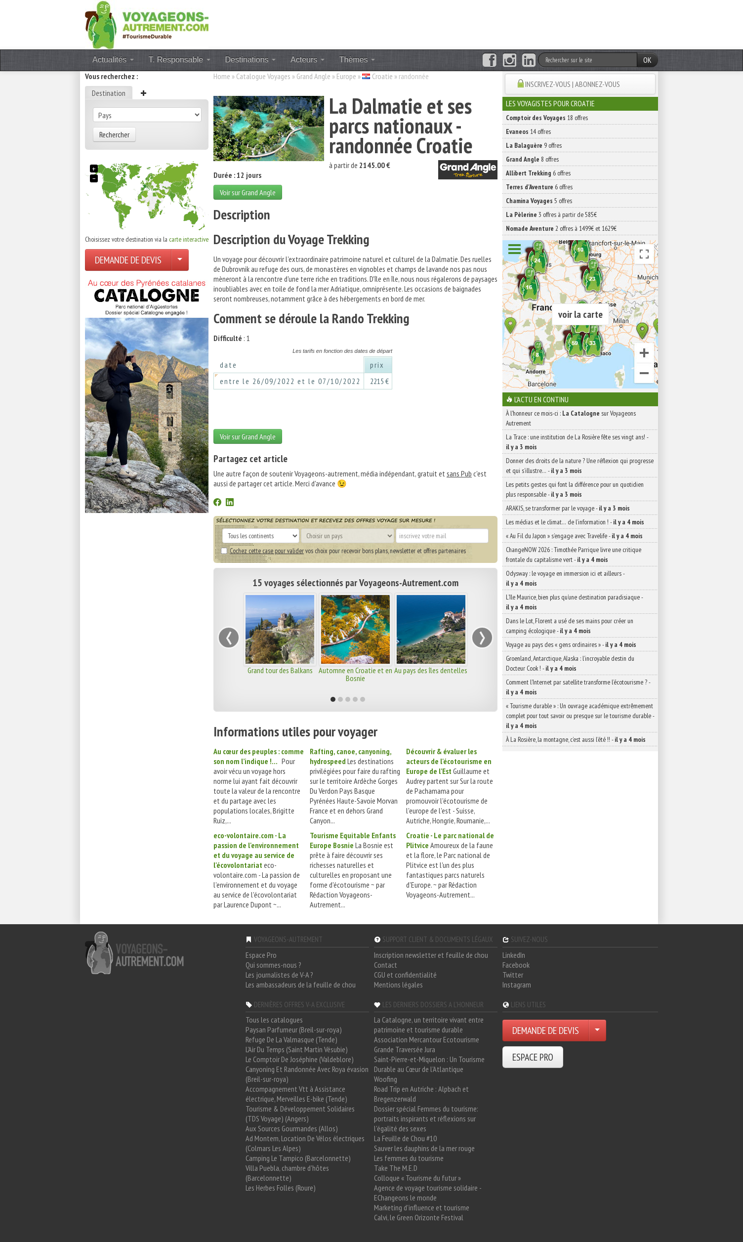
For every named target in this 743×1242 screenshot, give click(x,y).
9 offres (534, 145)
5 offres (539, 200)
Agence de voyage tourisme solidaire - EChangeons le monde (427, 1192)
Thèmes (357, 59)
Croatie (382, 76)
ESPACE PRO (532, 1057)
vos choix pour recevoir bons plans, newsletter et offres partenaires (343, 550)
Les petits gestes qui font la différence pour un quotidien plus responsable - (575, 489)
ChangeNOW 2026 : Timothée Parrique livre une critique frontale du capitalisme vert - (573, 554)
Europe (346, 76)
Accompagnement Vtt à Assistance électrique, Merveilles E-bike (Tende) (296, 1094)
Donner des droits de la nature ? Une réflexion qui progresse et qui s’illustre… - (580, 465)
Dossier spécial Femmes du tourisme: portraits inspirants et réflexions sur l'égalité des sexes (426, 1118)
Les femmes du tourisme (409, 1158)
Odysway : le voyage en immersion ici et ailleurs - (565, 578)
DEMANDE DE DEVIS (128, 260)
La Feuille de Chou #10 (405, 1138)
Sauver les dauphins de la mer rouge (424, 1148)
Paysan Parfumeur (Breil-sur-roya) (294, 1029)
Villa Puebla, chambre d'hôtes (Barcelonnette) (287, 1173)
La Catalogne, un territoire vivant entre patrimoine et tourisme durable (429, 1024)
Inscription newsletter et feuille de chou (431, 955)
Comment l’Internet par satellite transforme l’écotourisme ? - (578, 687)
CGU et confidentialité (405, 975)
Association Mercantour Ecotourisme (426, 1039)
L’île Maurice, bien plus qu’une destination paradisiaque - (574, 602)
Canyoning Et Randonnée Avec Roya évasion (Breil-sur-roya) (307, 1074)
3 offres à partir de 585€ (551, 214)
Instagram (516, 984)
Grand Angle (313, 76)
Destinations (250, 59)
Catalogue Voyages (263, 76)
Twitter (512, 975)
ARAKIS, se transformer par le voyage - (568, 508)
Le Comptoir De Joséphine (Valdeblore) (300, 1059)
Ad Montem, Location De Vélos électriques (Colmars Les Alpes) (305, 1143)
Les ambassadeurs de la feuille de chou (301, 984)
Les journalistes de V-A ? (279, 975)
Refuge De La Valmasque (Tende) (291, 1039)
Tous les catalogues (274, 1020)
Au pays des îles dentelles (430, 670)
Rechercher (114, 134)
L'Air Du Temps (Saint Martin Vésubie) (297, 1049)
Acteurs (307, 59)
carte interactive (188, 239)
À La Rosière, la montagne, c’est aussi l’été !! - (576, 739)
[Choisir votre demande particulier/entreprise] (180, 260)
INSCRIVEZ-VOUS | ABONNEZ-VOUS (572, 84)
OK (647, 60)
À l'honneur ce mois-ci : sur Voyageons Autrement (571, 418)
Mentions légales (398, 984)
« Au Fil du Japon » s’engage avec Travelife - (574, 535)
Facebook (516, 965)
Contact (385, 965)
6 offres (538, 173)
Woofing (385, 1079)
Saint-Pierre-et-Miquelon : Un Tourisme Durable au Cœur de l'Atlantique (429, 1064)
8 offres (532, 159)
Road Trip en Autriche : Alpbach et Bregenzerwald (421, 1094)
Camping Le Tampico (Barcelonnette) (298, 1158)
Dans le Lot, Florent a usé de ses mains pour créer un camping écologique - (569, 625)
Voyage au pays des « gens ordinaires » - (571, 644)
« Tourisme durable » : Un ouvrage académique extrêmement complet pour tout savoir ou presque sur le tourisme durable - (580, 715)
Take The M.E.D (395, 1168)
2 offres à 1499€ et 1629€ (561, 228)
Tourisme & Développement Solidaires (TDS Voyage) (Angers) (300, 1113)
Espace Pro (261, 955)
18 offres (547, 117)
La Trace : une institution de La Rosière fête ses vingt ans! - (577, 441)
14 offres (528, 131)
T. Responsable (179, 59)
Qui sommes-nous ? (273, 965)
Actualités (113, 59)
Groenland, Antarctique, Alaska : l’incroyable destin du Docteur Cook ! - (570, 663)
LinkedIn (513, 955)
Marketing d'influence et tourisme (421, 1207)
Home (221, 76)
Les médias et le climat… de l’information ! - (575, 521)
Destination (108, 93)
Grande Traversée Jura (404, 1049)
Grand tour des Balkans (280, 670)
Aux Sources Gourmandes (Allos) (292, 1128)
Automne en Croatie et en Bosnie (355, 674)
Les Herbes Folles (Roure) (281, 1188)
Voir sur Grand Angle (248, 192)
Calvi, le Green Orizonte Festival (418, 1217)
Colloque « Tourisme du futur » (417, 1178)
